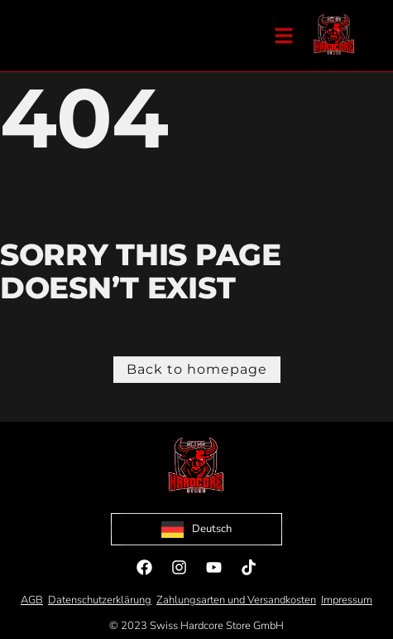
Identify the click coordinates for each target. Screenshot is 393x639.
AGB (32, 600)
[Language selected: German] (196, 529)
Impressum (346, 600)
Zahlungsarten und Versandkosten (236, 600)
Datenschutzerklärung (99, 600)
